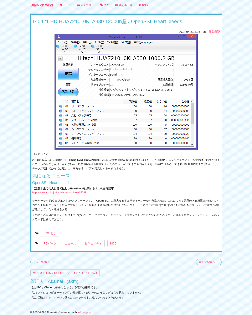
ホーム (65, 5)
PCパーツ (49, 243)
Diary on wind (41, 5)
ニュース (70, 243)
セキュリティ (93, 243)
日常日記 (214, 31)
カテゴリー (85, 5)
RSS (143, 5)
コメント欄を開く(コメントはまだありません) (65, 273)
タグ (104, 5)
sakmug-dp (84, 312)
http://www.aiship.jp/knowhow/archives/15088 (59, 192)
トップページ (54, 297)
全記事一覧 (123, 5)
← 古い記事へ (42, 261)
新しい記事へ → (209, 261)
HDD (113, 243)
